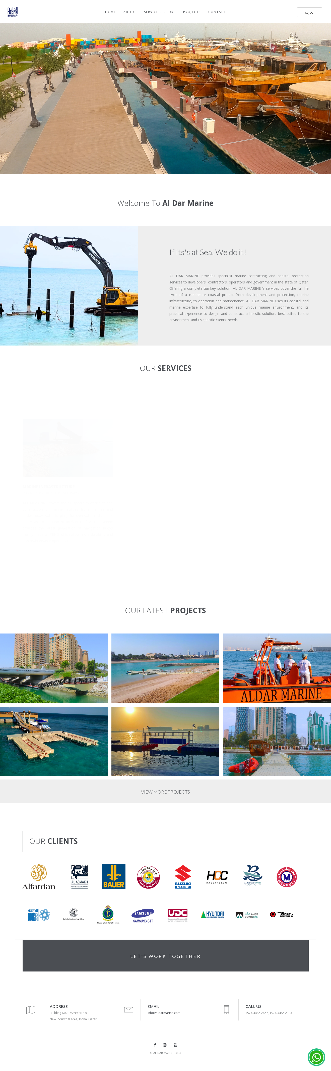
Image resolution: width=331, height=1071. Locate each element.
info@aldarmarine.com (164, 1013)
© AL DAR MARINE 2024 (165, 1053)
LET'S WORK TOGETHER (165, 956)
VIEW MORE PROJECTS (165, 792)
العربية (309, 12)
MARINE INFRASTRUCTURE (49, 487)
